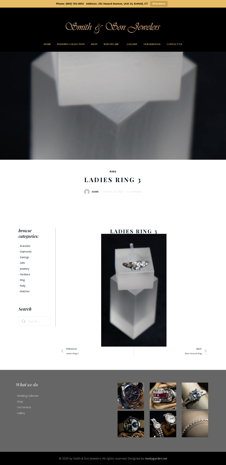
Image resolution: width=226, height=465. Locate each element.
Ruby (22, 285)
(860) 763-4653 (75, 3)
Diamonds (25, 251)
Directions (158, 3)
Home (47, 44)
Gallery (132, 44)
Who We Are (112, 44)
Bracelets (25, 246)
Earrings (24, 257)
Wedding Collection (71, 44)
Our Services (152, 44)
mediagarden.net (156, 458)
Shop (94, 44)
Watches (25, 291)
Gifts (22, 263)
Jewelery (24, 268)
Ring (113, 171)
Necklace (25, 274)
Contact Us (174, 44)
